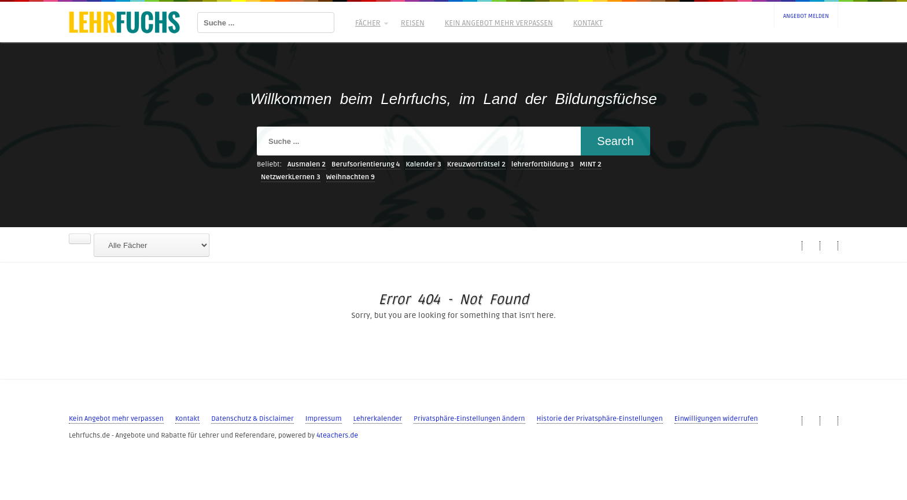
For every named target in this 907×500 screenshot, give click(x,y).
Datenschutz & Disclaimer (252, 418)
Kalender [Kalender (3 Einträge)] (423, 164)
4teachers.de (337, 435)
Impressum (323, 418)
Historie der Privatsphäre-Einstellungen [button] (600, 418)
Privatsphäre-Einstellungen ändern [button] (469, 418)
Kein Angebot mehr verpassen (499, 23)
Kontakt (588, 23)
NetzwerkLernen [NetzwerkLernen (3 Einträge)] (290, 177)
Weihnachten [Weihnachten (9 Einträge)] (350, 177)
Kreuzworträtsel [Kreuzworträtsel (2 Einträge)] (476, 164)
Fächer (370, 23)
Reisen (413, 23)
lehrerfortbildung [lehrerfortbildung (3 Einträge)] (542, 164)
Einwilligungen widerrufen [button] (716, 418)
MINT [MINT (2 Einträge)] (591, 164)
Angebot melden (806, 16)
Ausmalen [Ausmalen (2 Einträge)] (306, 164)
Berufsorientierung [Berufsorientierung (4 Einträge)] (365, 164)
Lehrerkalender (377, 418)
